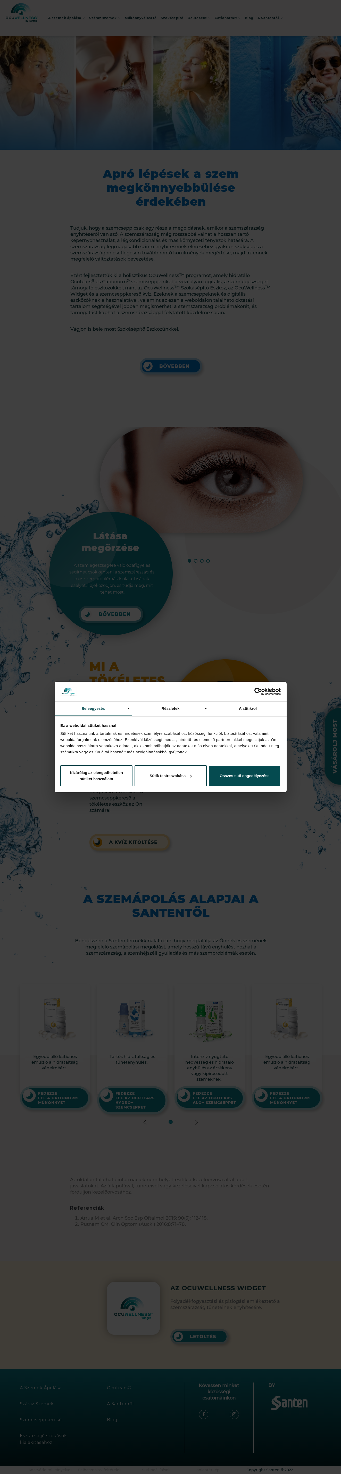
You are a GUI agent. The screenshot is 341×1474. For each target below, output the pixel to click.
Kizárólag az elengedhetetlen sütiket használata (96, 775)
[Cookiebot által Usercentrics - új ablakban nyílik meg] (258, 691)
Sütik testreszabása (170, 775)
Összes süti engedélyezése (244, 775)
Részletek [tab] (170, 708)
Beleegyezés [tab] (93, 708)
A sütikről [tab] (248, 708)
